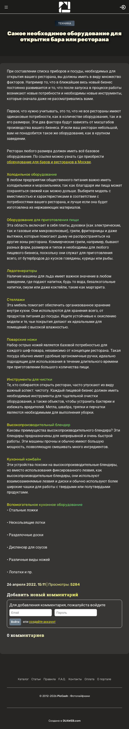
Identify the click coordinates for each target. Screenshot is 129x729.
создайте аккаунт (42, 622)
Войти (15, 622)
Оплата (89, 679)
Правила (50, 679)
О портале (104, 679)
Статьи (36, 679)
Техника (64, 23)
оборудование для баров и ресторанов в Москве (49, 162)
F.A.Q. (62, 679)
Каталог (23, 679)
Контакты (75, 679)
